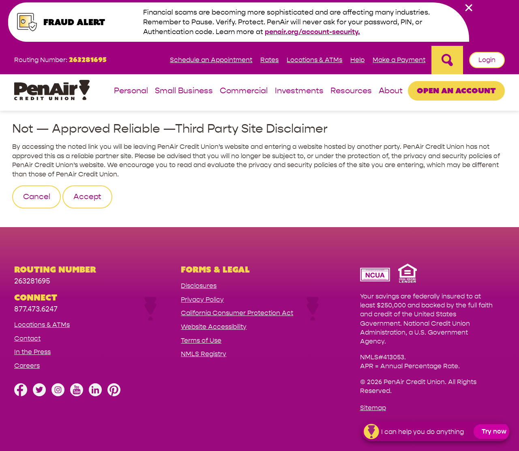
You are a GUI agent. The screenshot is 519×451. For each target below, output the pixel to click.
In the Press (32, 352)
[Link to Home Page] (52, 91)
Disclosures (199, 286)
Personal (131, 91)
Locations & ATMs (314, 60)
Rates (269, 60)
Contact (27, 338)
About (391, 91)
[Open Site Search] (447, 60)
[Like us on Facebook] (20, 394)
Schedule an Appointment (211, 60)
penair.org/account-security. (312, 32)
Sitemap (373, 408)
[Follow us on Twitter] (39, 394)
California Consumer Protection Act (237, 313)
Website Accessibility (214, 327)
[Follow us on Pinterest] (113, 394)
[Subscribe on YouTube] (76, 394)
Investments (299, 91)
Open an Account (456, 90)
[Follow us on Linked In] (95, 394)
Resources (351, 91)
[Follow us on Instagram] (57, 394)
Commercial (244, 91)
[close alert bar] (468, 7)
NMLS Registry (203, 354)
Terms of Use (201, 340)
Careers (27, 365)
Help (357, 60)
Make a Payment (399, 60)
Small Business (184, 91)
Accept (87, 196)
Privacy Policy (202, 299)
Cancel (36, 196)
